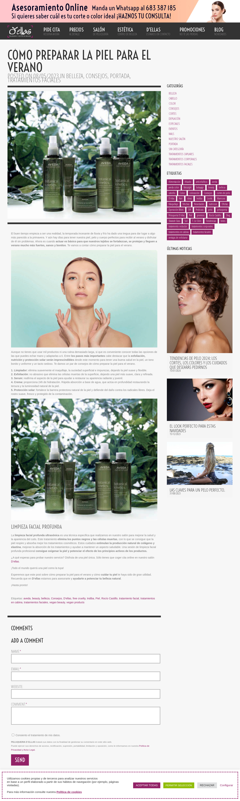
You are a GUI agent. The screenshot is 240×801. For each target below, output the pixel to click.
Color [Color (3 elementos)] (182, 193)
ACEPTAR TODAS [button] (147, 785)
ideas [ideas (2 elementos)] (189, 198)
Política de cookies (69, 792)
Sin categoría (176, 149)
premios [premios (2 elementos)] (200, 215)
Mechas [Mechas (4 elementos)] (186, 204)
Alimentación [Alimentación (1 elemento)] (174, 181)
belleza (45, 598)
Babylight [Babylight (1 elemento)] (187, 187)
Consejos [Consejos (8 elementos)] (208, 193)
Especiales (174, 124)
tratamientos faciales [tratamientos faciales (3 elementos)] (202, 232)
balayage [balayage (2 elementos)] (200, 187)
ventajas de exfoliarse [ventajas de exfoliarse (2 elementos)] (178, 237)
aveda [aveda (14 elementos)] (214, 181)
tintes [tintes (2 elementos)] (223, 221)
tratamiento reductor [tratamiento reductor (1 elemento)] (178, 226)
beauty (36, 598)
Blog (220, 31)
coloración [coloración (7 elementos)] (194, 193)
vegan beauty (57, 602)
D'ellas (67, 598)
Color (172, 103)
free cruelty (79, 598)
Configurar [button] (226, 785)
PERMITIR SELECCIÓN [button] (179, 785)
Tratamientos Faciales (181, 164)
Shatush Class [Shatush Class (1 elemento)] (174, 221)
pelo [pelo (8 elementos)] (210, 209)
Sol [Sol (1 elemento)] (186, 221)
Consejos (174, 108)
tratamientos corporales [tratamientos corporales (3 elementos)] (202, 226)
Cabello (173, 98)
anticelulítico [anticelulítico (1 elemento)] (201, 181)
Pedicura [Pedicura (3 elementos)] (199, 209)
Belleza (172, 93)
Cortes (172, 114)
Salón (100, 31)
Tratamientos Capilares (181, 154)
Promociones (192, 31)
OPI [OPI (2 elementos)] (189, 209)
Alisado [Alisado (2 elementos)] (188, 181)
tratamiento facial (129, 598)
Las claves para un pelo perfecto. (197, 490)
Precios (76, 31)
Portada (173, 144)
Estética (127, 31)
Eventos (173, 129)
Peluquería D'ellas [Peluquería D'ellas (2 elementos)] (176, 215)
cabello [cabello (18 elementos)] (172, 193)
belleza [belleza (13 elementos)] (222, 187)
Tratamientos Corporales (183, 159)
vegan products (76, 602)
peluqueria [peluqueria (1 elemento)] (222, 209)
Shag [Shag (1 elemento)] (228, 215)
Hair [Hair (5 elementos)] (180, 198)
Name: (16, 651)
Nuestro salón (177, 139)
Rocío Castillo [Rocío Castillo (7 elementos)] (215, 215)
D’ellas (158, 31)
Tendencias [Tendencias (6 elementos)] (211, 221)
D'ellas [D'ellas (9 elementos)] (171, 198)
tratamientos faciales (36, 602)
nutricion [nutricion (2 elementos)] (213, 204)
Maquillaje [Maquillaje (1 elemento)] (173, 204)
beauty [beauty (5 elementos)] (211, 187)
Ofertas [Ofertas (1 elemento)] (225, 204)
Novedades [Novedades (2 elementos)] (199, 204)
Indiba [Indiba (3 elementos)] (199, 198)
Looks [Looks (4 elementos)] (209, 198)
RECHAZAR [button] (207, 785)
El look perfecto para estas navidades (193, 428)
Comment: (19, 704)
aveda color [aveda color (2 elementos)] (174, 187)
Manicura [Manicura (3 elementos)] (221, 198)
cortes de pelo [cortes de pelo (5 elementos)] (223, 193)
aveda (27, 598)
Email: (16, 669)
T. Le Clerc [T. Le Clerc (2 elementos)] (196, 221)
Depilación (174, 119)
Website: (17, 687)
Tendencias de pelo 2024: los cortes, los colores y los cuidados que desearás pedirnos (198, 362)
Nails (171, 134)
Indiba (90, 598)
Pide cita (52, 31)
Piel (98, 598)
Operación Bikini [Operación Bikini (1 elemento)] (176, 209)
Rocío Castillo (109, 598)
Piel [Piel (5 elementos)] (190, 215)
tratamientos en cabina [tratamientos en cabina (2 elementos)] (179, 232)
